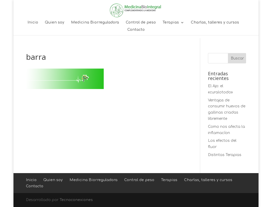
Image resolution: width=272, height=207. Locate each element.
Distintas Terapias (224, 155)
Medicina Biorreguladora (95, 22)
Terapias (171, 22)
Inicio (32, 22)
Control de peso (141, 22)
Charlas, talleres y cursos (215, 22)
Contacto (136, 30)
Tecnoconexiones (76, 200)
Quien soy (54, 22)
